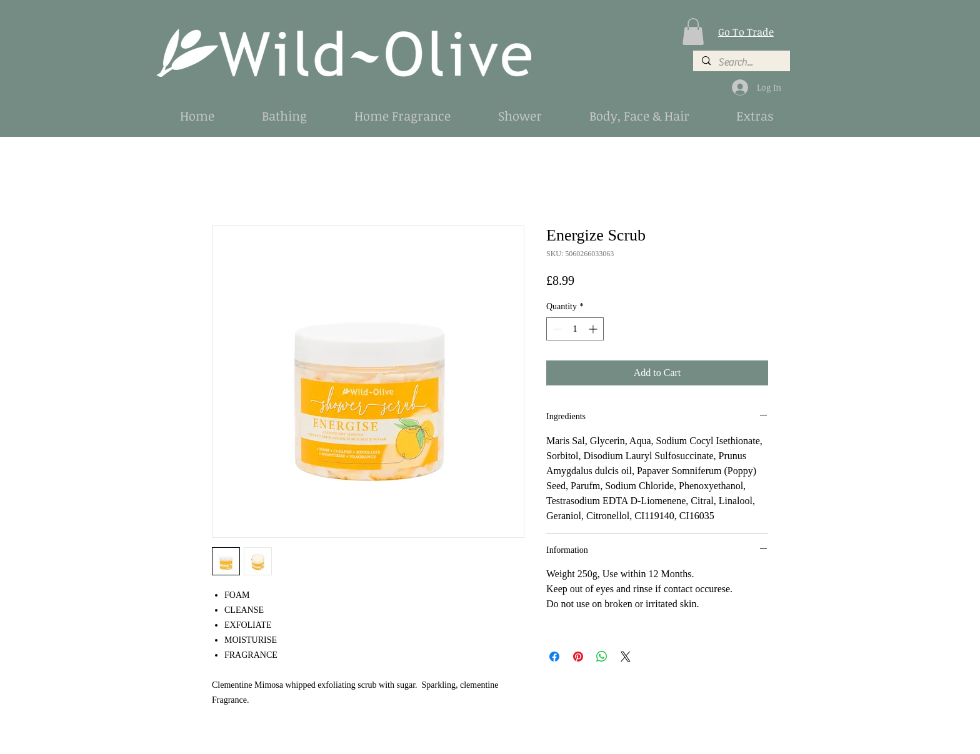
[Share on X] (625, 656)
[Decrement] (556, 329)
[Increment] (594, 329)
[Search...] (741, 62)
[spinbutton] (575, 329)
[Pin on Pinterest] (578, 656)
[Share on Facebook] (554, 656)
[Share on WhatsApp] (601, 656)
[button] (693, 31)
